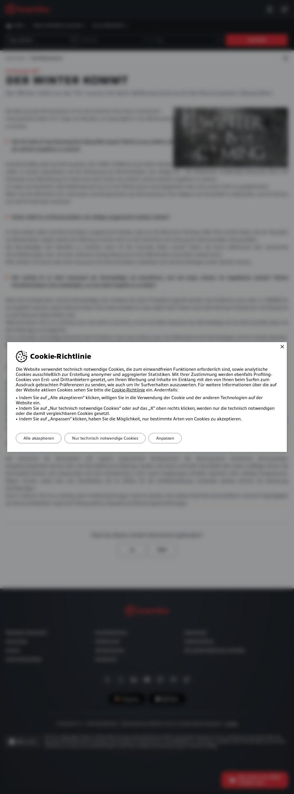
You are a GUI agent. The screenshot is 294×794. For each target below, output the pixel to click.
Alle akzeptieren (40, 438)
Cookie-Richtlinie (128, 390)
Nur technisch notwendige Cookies (109, 438)
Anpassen (172, 438)
